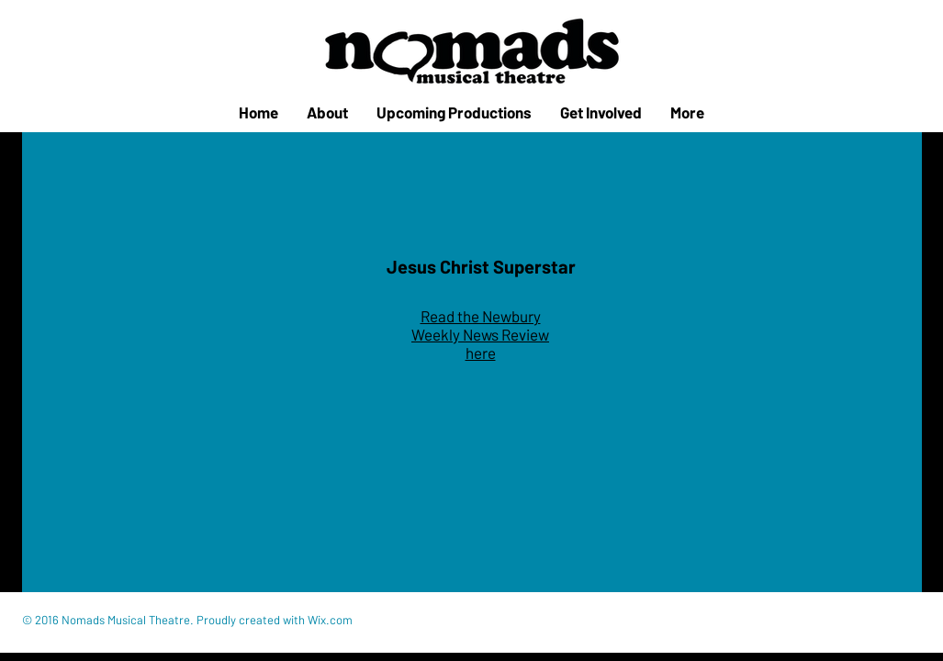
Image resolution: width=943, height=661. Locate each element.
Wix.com (330, 619)
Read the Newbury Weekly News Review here (480, 334)
